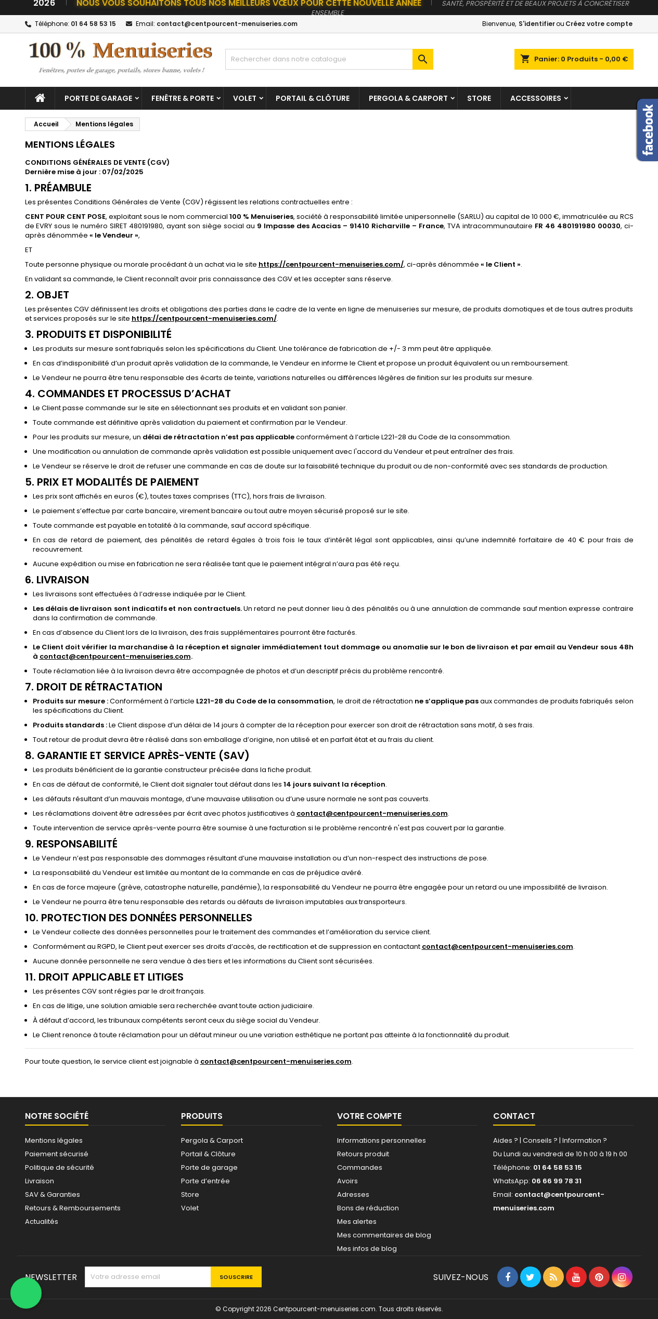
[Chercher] (329, 59)
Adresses (353, 1194)
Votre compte (369, 1116)
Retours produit (363, 1154)
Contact (514, 1116)
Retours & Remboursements (73, 1208)
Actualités (41, 1221)
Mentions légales (54, 1140)
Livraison (39, 1181)
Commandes (359, 1167)
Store (479, 98)
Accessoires (535, 98)
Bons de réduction (368, 1208)
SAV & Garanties (52, 1194)
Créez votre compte (599, 23)
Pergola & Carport (408, 98)
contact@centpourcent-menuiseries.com (227, 23)
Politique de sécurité (59, 1167)
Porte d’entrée (205, 1181)
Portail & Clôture (313, 98)
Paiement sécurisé (56, 1154)
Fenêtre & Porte (182, 98)
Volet (244, 98)
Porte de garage (98, 98)
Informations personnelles (381, 1140)
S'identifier (537, 23)
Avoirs (347, 1181)
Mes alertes (357, 1221)
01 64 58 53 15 (93, 23)
